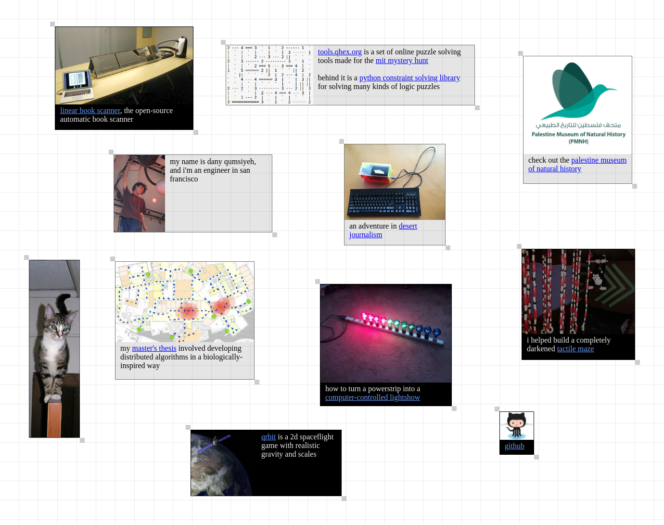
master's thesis (154, 348)
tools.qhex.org (340, 52)
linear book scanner (90, 110)
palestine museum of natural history (577, 164)
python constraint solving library (409, 78)
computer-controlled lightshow (372, 397)
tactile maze (575, 349)
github (514, 446)
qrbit (268, 437)
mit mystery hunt (402, 60)
